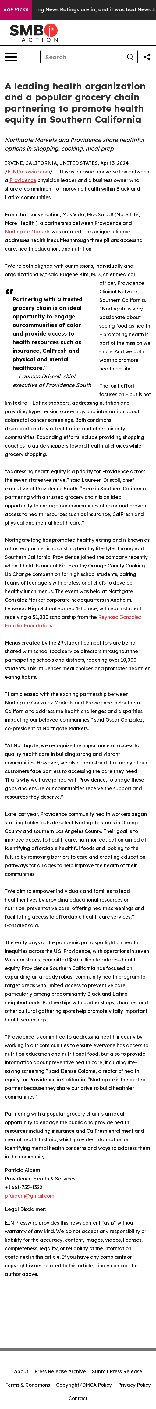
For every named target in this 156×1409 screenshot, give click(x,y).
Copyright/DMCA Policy (84, 1385)
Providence (22, 180)
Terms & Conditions (27, 1385)
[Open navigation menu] (11, 57)
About (21, 1371)
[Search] (82, 57)
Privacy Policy (134, 1385)
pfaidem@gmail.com (29, 1196)
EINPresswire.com (29, 172)
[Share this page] (147, 57)
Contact (78, 1398)
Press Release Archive (60, 1371)
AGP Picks (16, 10)
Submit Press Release (117, 1371)
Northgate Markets (27, 232)
